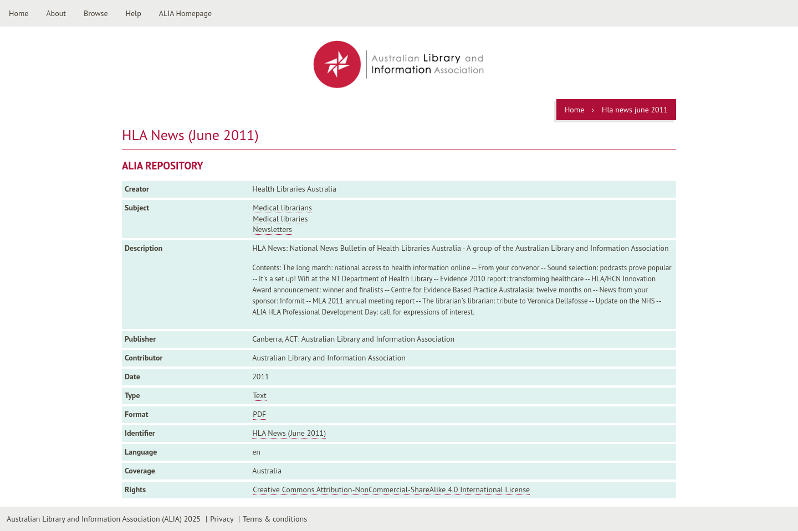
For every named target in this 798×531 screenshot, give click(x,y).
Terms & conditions (275, 519)
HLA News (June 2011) (289, 433)
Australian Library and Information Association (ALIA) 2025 (104, 519)
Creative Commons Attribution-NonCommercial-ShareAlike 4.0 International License (391, 489)
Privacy (221, 519)
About (56, 13)
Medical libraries (280, 219)
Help (133, 13)
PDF (259, 414)
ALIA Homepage (185, 13)
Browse (96, 13)
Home (18, 13)
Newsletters (272, 229)
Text (260, 395)
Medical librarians (282, 208)
